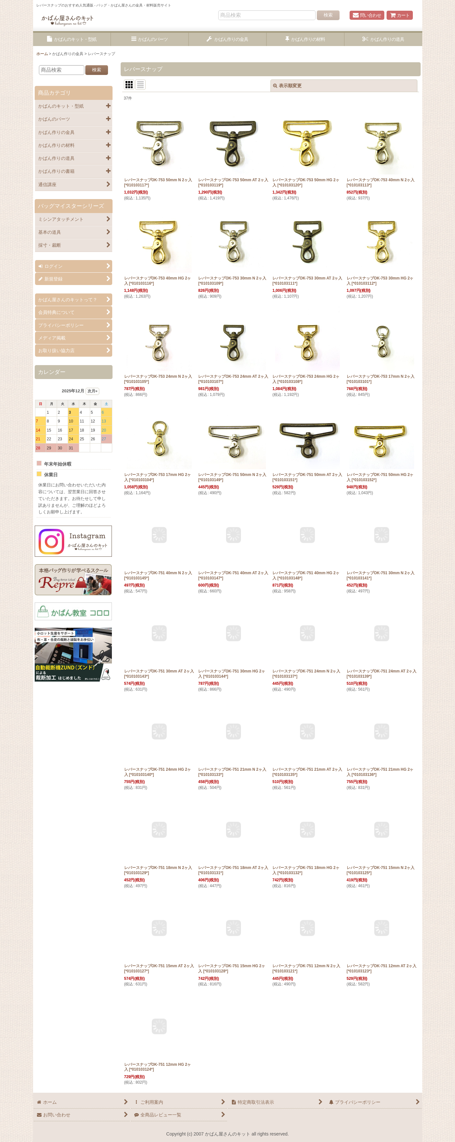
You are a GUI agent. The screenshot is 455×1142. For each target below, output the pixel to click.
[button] (72, 39)
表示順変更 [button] (287, 85)
